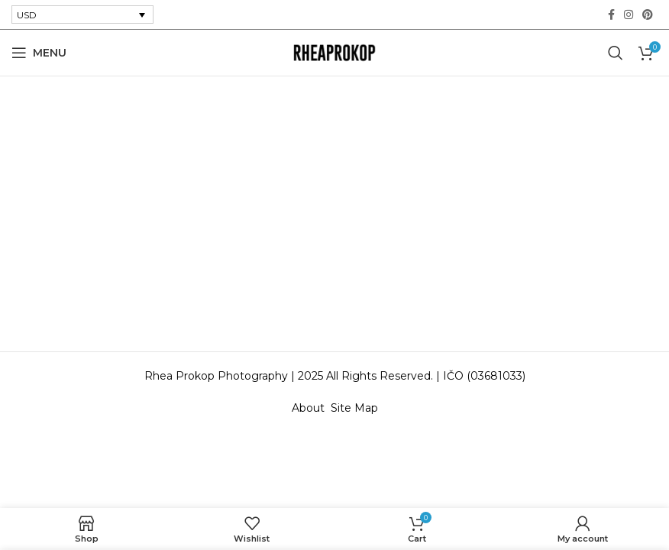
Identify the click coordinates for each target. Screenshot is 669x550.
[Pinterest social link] (648, 15)
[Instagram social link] (628, 15)
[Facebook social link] (611, 15)
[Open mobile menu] (39, 52)
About (311, 408)
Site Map (354, 408)
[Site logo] (334, 52)
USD (27, 15)
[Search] (615, 52)
